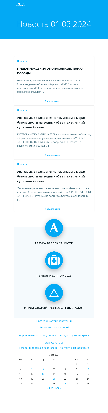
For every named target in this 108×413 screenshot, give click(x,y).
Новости (22, 61)
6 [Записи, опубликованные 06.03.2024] (43, 369)
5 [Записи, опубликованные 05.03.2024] (32, 369)
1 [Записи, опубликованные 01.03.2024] (65, 364)
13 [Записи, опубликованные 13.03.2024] (43, 373)
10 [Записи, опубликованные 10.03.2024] (88, 369)
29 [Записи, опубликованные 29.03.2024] (65, 383)
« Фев (50, 388)
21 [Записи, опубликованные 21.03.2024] (54, 378)
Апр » (58, 388)
